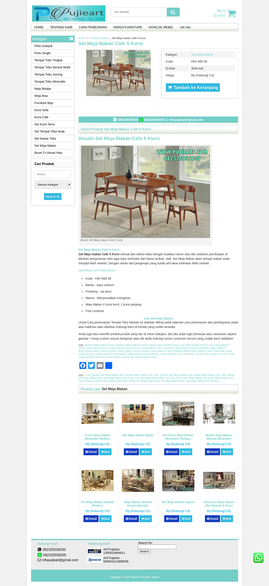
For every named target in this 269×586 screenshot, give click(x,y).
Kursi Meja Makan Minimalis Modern (97, 436)
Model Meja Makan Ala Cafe (111, 381)
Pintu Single (43, 53)
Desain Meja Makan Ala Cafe (142, 374)
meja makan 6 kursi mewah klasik (170, 351)
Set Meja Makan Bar (172, 381)
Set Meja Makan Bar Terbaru (202, 381)
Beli (105, 452)
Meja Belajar (43, 88)
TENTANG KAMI (61, 27)
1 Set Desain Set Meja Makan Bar (104, 374)
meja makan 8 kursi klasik (111, 354)
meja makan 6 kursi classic (100, 351)
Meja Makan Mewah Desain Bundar (138, 503)
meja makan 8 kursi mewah (143, 354)
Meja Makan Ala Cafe (201, 378)
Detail (91, 452)
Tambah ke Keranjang (193, 87)
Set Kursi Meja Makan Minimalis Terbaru (178, 436)
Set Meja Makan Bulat (137, 435)
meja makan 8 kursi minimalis (177, 354)
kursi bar (170, 378)
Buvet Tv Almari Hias (49, 152)
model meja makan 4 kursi (210, 354)
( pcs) (219, 13)
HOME (39, 27)
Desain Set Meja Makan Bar (176, 374)
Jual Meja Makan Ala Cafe (118, 378)
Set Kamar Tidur (45, 138)
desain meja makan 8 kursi (132, 345)
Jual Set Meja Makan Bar (149, 378)
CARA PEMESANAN (93, 27)
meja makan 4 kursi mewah (157, 348)
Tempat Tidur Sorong (49, 74)
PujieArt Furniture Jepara (145, 577)
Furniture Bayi (44, 103)
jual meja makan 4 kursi (194, 345)
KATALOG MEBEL (161, 27)
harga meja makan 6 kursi (164, 345)
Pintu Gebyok (44, 46)
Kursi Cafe (42, 117)
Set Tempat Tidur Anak (50, 131)
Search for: (145, 543)
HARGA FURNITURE (127, 27)
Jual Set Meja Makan (158, 318)
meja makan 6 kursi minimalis (208, 351)
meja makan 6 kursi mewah (133, 351)
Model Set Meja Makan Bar (144, 381)
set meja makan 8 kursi (143, 357)
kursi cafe (181, 378)
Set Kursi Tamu (45, 124)
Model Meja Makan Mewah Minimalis (219, 436)
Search (53, 196)
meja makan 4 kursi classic (124, 348)
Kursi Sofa (42, 110)
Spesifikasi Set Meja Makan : (98, 270)
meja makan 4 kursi (96, 348)
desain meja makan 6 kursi (100, 345)
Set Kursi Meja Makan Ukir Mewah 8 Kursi (218, 503)
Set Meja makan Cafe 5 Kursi (111, 43)
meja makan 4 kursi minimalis (191, 348)
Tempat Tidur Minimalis (50, 81)
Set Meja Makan (98, 38)
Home (82, 38)
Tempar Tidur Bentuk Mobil (53, 67)
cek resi (185, 27)
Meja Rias (41, 96)
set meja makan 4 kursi (115, 357)
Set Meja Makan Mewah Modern (97, 503)
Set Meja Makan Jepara (178, 502)
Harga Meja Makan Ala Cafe (209, 374)
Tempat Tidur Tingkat (49, 60)
